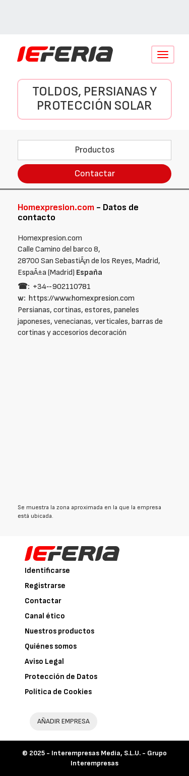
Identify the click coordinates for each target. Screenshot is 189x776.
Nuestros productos (59, 631)
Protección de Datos (61, 677)
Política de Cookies (58, 692)
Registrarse (45, 586)
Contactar (95, 173)
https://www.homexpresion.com (82, 298)
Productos (95, 149)
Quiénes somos (51, 646)
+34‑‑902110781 (62, 287)
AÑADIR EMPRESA (63, 721)
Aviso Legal (44, 661)
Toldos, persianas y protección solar (94, 99)
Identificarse (47, 570)
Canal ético (45, 616)
